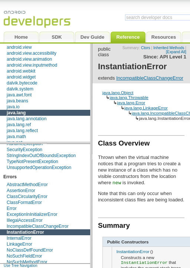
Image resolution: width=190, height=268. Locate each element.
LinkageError (19, 244)
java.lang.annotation (26, 118)
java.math (16, 136)
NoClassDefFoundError (30, 250)
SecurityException (24, 149)
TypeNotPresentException (32, 161)
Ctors (145, 48)
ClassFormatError (24, 202)
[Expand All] (176, 52)
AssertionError (21, 190)
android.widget (21, 77)
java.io (13, 106)
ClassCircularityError (27, 196)
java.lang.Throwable (128, 97)
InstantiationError (25, 232)
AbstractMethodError (27, 184)
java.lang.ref (19, 124)
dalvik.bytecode (22, 83)
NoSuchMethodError (27, 262)
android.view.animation (29, 59)
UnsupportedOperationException (39, 167)
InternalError (19, 238)
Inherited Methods (168, 48)
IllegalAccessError (25, 220)
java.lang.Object (118, 92)
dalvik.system (20, 89)
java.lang (16, 112)
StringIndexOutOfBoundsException (41, 155)
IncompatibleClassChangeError (38, 226)
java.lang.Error (131, 102)
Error (12, 208)
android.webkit (21, 71)
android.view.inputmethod (32, 65)
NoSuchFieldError (24, 256)
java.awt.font (19, 95)
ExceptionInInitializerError (32, 214)
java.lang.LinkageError (146, 107)
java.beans (17, 100)
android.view (19, 47)
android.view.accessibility (31, 53)
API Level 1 (173, 57)
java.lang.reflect (22, 130)
